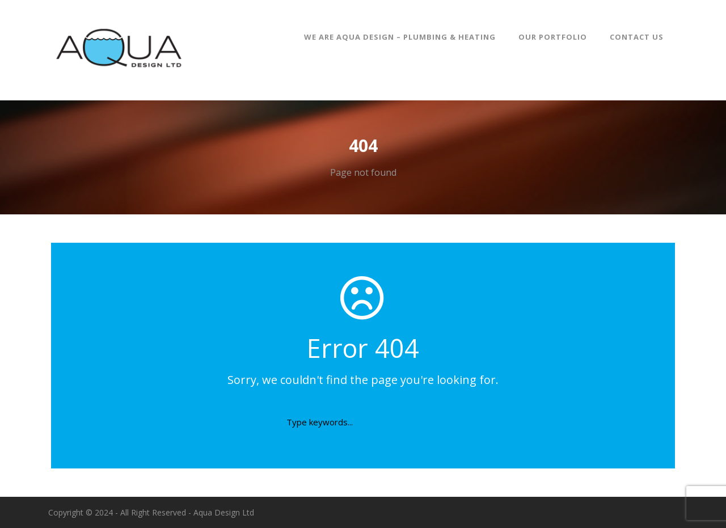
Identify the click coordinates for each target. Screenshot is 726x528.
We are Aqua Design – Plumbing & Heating (400, 37)
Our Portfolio (552, 37)
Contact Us (637, 37)
